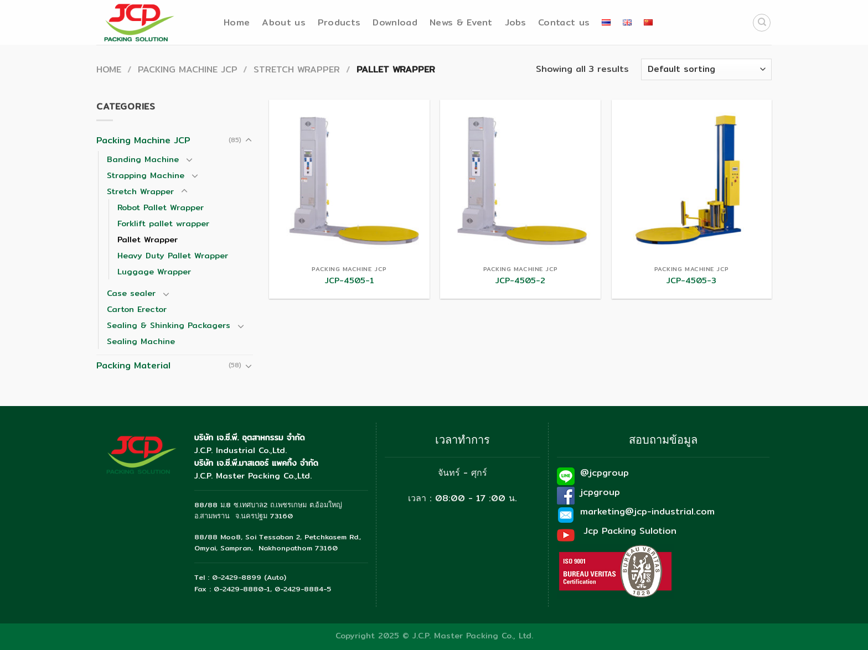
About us (284, 22)
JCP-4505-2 (520, 280)
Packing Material (133, 365)
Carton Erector (137, 309)
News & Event (461, 22)
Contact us (564, 22)
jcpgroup (600, 492)
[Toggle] (248, 140)
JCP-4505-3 (691, 280)
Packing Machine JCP (187, 69)
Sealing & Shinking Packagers (168, 325)
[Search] (762, 23)
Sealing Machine (141, 341)
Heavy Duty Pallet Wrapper (172, 255)
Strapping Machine (145, 175)
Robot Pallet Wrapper (160, 207)
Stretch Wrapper (297, 69)
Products (339, 22)
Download (395, 22)
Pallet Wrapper (147, 239)
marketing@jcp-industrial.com (647, 511)
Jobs (515, 22)
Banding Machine (143, 159)
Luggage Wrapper (154, 271)
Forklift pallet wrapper (163, 223)
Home (237, 22)
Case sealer (131, 293)
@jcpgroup (604, 473)
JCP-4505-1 (349, 280)
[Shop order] (706, 69)
